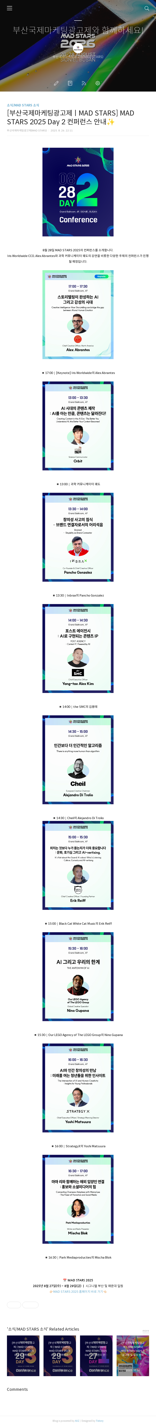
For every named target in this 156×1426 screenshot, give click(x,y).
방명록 (71, 83)
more (146, 1330)
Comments (17, 1389)
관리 (98, 83)
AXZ (77, 1420)
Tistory (99, 1420)
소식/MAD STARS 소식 (23, 105)
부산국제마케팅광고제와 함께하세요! (78, 31)
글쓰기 (57, 83)
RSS (85, 83)
